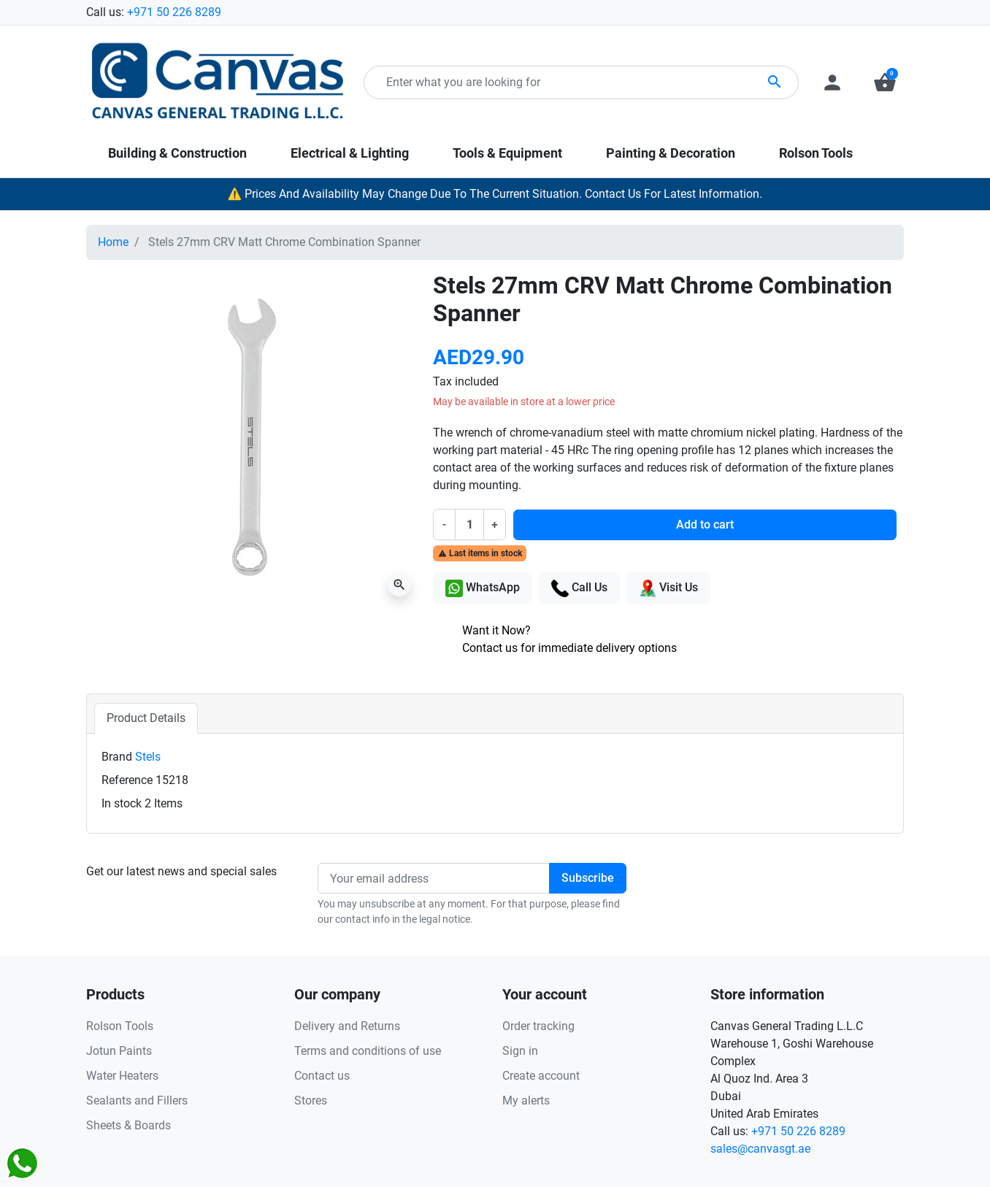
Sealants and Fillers (137, 1100)
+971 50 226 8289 (174, 12)
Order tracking (538, 1026)
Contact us (322, 1076)
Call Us (579, 588)
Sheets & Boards (128, 1125)
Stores (310, 1100)
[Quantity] (469, 524)
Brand (116, 757)
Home (113, 242)
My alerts (526, 1100)
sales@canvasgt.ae (760, 1149)
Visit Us (668, 588)
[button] (885, 82)
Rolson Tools (119, 1026)
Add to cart (705, 524)
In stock (121, 803)
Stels (148, 757)
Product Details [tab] (146, 718)
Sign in (520, 1051)
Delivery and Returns (347, 1026)
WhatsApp (482, 588)
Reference (127, 780)
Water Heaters (122, 1076)
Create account (541, 1076)
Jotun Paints (119, 1051)
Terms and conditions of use (367, 1051)
